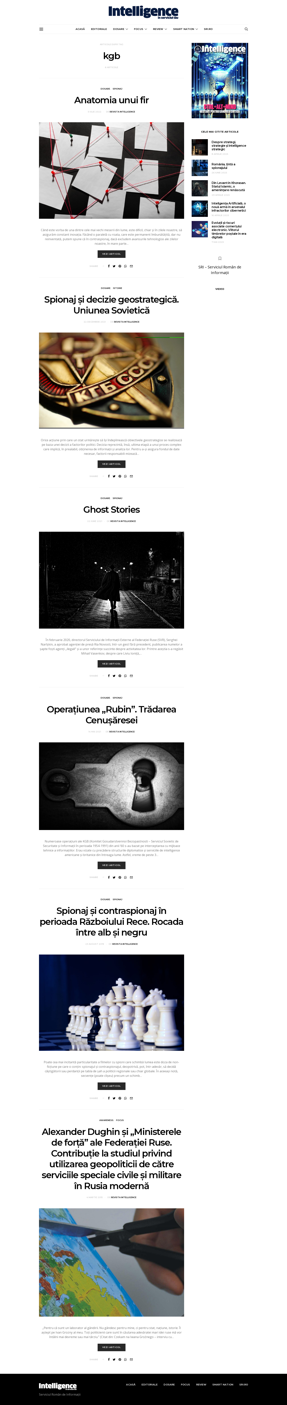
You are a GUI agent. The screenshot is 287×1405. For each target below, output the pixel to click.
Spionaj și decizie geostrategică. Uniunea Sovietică (111, 305)
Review (158, 28)
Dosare (118, 28)
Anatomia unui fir (111, 100)
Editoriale (99, 28)
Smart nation (183, 28)
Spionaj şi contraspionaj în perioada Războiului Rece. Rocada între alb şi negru (111, 921)
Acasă (80, 28)
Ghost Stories (111, 509)
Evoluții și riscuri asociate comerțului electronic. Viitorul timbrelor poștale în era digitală (229, 230)
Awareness (106, 1120)
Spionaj (117, 88)
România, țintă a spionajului (223, 166)
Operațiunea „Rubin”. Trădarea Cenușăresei (111, 715)
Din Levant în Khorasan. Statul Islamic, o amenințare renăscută (229, 186)
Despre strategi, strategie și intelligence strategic (229, 145)
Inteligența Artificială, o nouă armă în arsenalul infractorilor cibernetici (229, 207)
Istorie (117, 288)
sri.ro (208, 28)
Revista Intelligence (122, 111)
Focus (138, 28)
